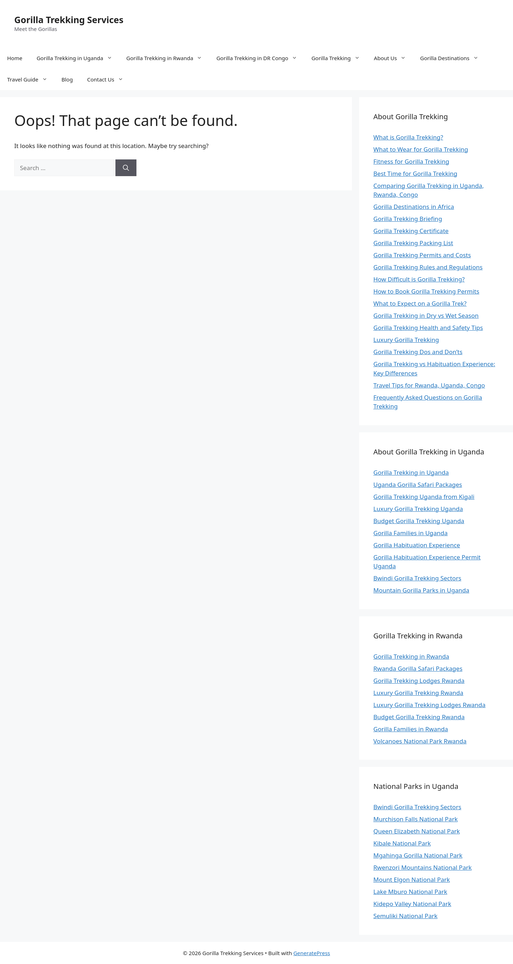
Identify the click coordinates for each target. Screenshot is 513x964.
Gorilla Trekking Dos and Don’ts (417, 352)
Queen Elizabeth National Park (416, 831)
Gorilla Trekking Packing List (413, 243)
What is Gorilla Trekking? (408, 137)
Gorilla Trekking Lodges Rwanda (419, 680)
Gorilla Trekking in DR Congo (260, 58)
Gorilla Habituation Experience (416, 545)
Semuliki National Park (405, 916)
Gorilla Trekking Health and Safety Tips (428, 327)
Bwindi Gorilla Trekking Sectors (417, 578)
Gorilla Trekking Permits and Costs (422, 255)
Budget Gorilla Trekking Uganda (418, 521)
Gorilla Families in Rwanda (410, 729)
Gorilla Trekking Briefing (407, 219)
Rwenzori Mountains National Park (422, 867)
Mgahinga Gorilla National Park (417, 855)
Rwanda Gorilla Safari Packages (417, 668)
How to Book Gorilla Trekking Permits (426, 291)
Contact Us (108, 79)
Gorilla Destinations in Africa (413, 206)
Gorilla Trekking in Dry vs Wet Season (426, 315)
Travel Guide (31, 79)
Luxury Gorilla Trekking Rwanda (418, 693)
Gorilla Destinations (453, 58)
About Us (393, 58)
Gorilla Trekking (339, 58)
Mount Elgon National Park (411, 879)
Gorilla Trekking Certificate (411, 231)
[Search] (125, 168)
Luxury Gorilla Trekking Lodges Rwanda (429, 705)
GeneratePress (311, 953)
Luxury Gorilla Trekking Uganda (418, 509)
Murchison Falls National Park (415, 819)
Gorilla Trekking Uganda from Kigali (424, 496)
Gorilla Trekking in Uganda (78, 58)
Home (14, 58)
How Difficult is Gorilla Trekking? (419, 279)
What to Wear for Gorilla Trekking (420, 149)
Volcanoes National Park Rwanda (420, 741)
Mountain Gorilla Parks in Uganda (421, 590)
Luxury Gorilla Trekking (406, 340)
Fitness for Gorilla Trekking (411, 161)
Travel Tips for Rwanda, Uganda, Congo (429, 385)
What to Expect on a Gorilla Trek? (420, 303)
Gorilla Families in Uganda (410, 533)
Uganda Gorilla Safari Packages (417, 484)
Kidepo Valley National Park (412, 904)
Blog (67, 79)
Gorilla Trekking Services (69, 20)
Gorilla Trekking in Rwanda (167, 58)
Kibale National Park (402, 843)
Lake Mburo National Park (410, 891)
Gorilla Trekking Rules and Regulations (428, 267)
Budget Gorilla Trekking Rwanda (419, 717)
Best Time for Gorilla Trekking (415, 173)
